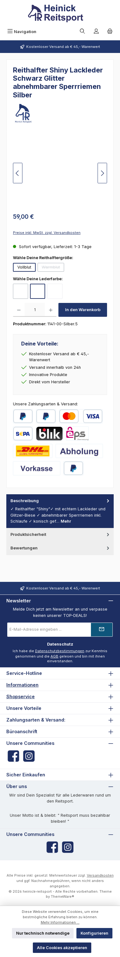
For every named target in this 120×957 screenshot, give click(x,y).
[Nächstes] (102, 173)
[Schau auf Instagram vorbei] (29, 756)
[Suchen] (82, 31)
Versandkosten (100, 875)
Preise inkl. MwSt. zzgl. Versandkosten (47, 232)
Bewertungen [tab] (60, 548)
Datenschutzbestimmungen (59, 651)
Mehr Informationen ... (60, 922)
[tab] (60, 511)
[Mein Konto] (96, 31)
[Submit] (102, 630)
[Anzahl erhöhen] (51, 310)
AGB (54, 656)
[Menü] (21, 31)
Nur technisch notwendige (42, 933)
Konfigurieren (94, 933)
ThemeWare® (62, 896)
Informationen (22, 684)
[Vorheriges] (17, 173)
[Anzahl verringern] (19, 310)
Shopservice (20, 696)
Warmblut (53, 268)
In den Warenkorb (82, 309)
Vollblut (24, 267)
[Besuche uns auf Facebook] (13, 756)
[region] (60, 173)
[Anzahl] (34, 310)
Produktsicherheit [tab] (60, 534)
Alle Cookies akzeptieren (62, 947)
